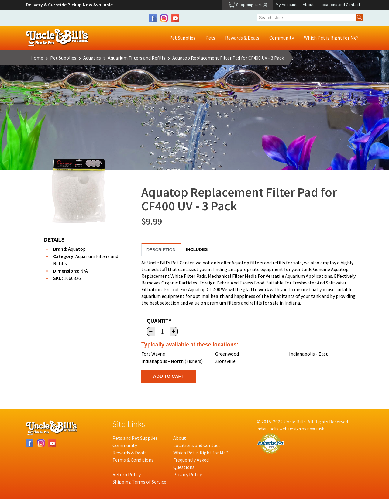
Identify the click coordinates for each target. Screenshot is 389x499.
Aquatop (77, 249)
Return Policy (126, 474)
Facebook (153, 18)
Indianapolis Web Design (279, 429)
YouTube (175, 18)
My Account (286, 4)
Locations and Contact (340, 4)
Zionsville (225, 361)
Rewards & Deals (242, 38)
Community (281, 38)
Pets (210, 38)
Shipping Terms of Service (139, 482)
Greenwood (227, 354)
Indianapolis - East (308, 354)
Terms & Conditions (132, 460)
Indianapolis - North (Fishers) (172, 361)
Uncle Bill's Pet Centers (57, 38)
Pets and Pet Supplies (135, 438)
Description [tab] (161, 249)
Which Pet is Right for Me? (331, 38)
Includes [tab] (197, 249)
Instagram (164, 18)
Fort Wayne (153, 354)
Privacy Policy (187, 474)
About (308, 4)
